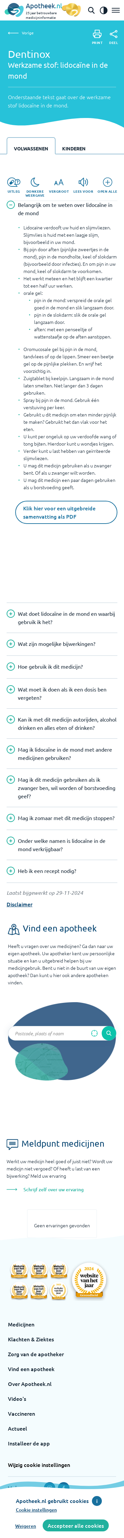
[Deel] (113, 37)
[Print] (97, 37)
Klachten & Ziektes (31, 1339)
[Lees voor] (83, 185)
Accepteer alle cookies (76, 1525)
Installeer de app (29, 1443)
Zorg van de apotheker (36, 1354)
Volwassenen (31, 148)
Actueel (17, 1428)
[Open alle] (107, 185)
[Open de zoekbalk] (91, 10)
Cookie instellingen (36, 1510)
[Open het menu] (115, 10)
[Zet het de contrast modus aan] (103, 10)
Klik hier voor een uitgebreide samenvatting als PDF (59, 512)
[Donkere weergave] (35, 187)
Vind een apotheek (31, 1368)
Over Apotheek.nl (30, 1383)
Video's (17, 1398)
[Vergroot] (59, 185)
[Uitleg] (14, 185)
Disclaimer (19, 904)
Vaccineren (21, 1413)
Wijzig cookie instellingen (39, 1464)
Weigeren (25, 1526)
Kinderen (74, 148)
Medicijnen (21, 1324)
